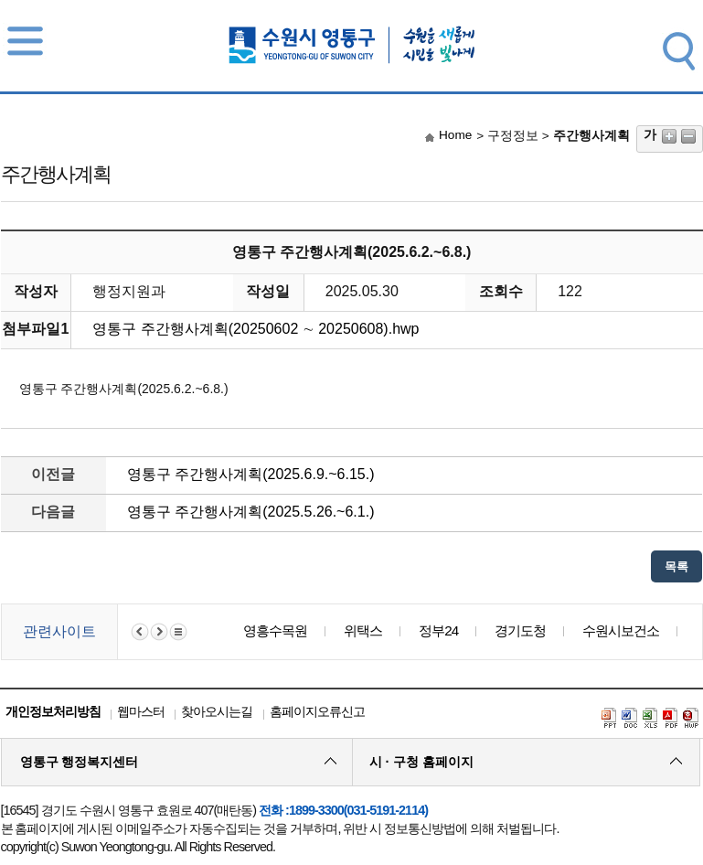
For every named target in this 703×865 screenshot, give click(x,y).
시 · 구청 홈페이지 (421, 761)
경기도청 (520, 630)
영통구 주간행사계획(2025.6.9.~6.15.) (251, 474)
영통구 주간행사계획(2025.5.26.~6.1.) (251, 511)
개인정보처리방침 (53, 711)
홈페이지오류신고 (317, 711)
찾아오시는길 (216, 711)
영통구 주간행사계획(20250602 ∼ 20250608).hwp (255, 328)
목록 (676, 566)
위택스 (363, 630)
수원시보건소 (620, 630)
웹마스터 (141, 711)
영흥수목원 (275, 630)
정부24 (438, 630)
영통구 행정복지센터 (79, 761)
